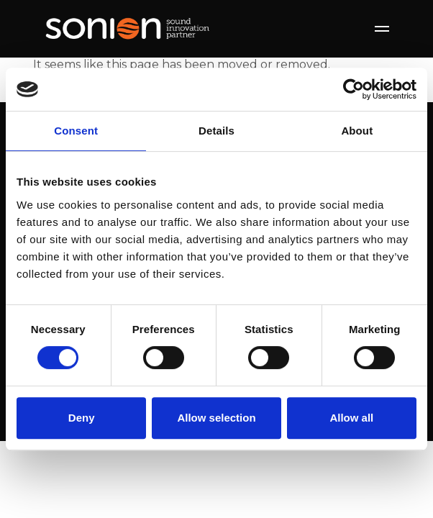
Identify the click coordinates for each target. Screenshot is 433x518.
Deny (81, 418)
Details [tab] (216, 130)
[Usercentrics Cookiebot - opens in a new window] (353, 89)
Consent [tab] (76, 130)
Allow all (351, 418)
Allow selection (216, 418)
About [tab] (357, 130)
